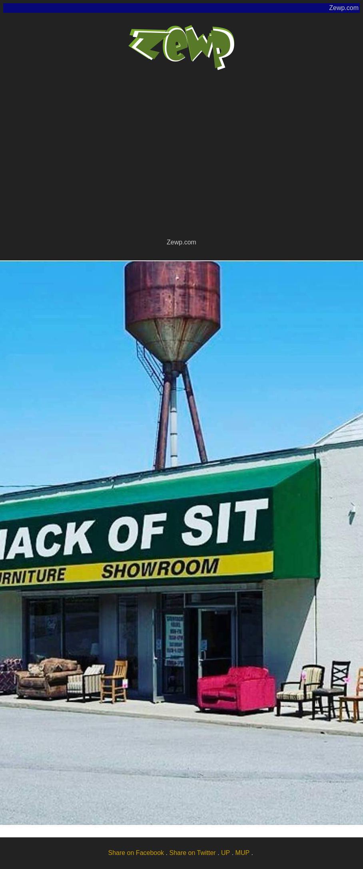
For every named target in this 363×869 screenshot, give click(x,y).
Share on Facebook (136, 852)
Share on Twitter (192, 852)
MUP (242, 852)
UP (225, 852)
